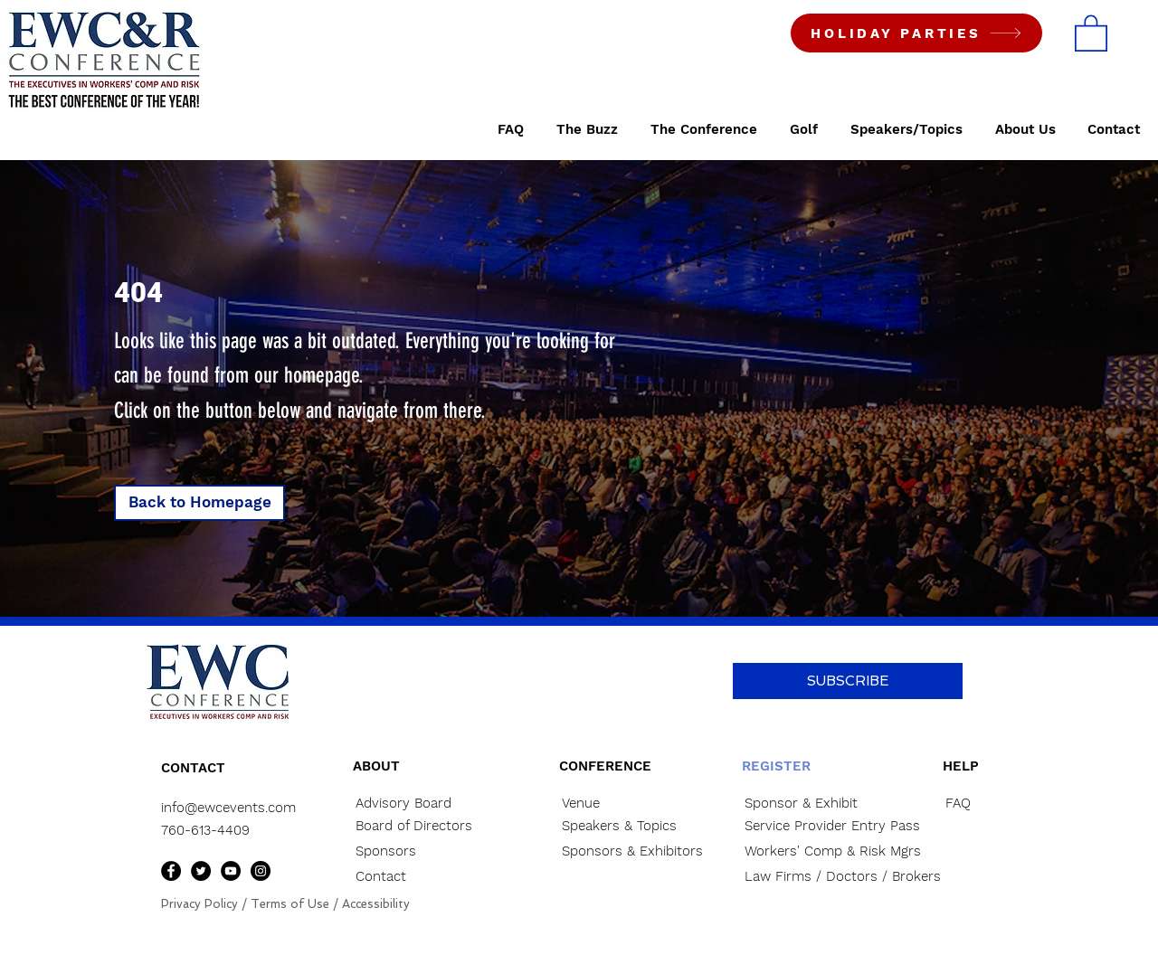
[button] (1091, 32)
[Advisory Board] (417, 803)
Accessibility (376, 904)
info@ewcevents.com (228, 807)
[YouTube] (231, 871)
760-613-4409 (205, 830)
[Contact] (417, 876)
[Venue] (623, 803)
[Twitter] (201, 871)
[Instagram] (261, 871)
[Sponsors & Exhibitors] (647, 851)
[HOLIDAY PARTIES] (916, 33)
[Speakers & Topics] (623, 826)
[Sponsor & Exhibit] (824, 803)
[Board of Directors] (424, 826)
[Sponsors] (417, 851)
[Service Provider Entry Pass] (832, 826)
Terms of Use (290, 904)
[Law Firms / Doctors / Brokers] (843, 876)
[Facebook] (171, 871)
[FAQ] (981, 803)
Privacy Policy (199, 904)
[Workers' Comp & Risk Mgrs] (833, 851)
